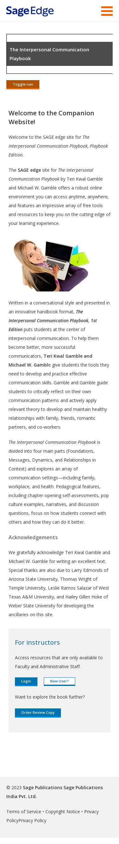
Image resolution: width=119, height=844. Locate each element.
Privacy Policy (32, 820)
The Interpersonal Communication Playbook (49, 53)
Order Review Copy (38, 712)
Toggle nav (23, 84)
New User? (59, 681)
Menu (107, 11)
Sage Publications (42, 787)
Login (26, 681)
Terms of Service (23, 812)
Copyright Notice (62, 812)
